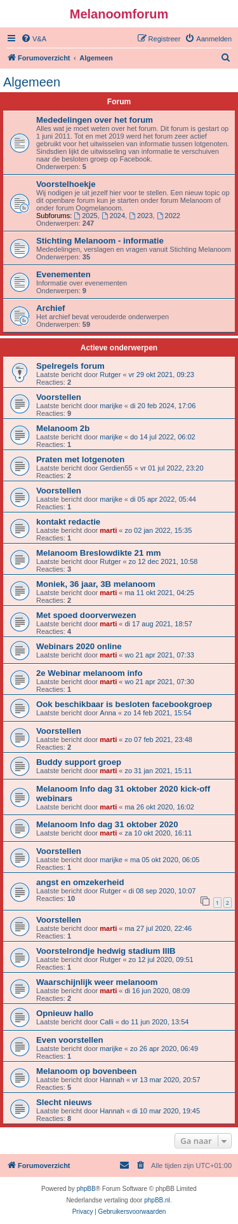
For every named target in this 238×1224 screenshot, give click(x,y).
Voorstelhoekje (66, 184)
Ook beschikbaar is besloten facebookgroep (124, 704)
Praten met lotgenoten (80, 459)
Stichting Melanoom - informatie (100, 240)
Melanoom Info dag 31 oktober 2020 (107, 824)
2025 (85, 215)
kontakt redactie (68, 521)
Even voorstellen (69, 1040)
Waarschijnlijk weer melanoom (97, 982)
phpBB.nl (157, 1200)
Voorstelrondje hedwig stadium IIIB (106, 951)
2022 (168, 215)
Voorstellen (58, 397)
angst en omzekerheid (80, 882)
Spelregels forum (70, 366)
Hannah (112, 1079)
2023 (140, 215)
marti (108, 530)
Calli (106, 1022)
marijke (111, 405)
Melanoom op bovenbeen (86, 1071)
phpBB (86, 1188)
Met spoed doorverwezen (86, 615)
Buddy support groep (78, 762)
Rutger (110, 374)
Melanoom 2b (62, 428)
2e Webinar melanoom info (89, 673)
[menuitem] (33, 38)
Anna (108, 713)
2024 (113, 215)
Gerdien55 (116, 468)
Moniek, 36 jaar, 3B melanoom (95, 584)
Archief (50, 308)
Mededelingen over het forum (94, 120)
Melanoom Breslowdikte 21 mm (98, 553)
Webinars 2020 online (79, 646)
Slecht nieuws (64, 1102)
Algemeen (31, 82)
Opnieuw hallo (64, 1013)
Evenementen (63, 274)
